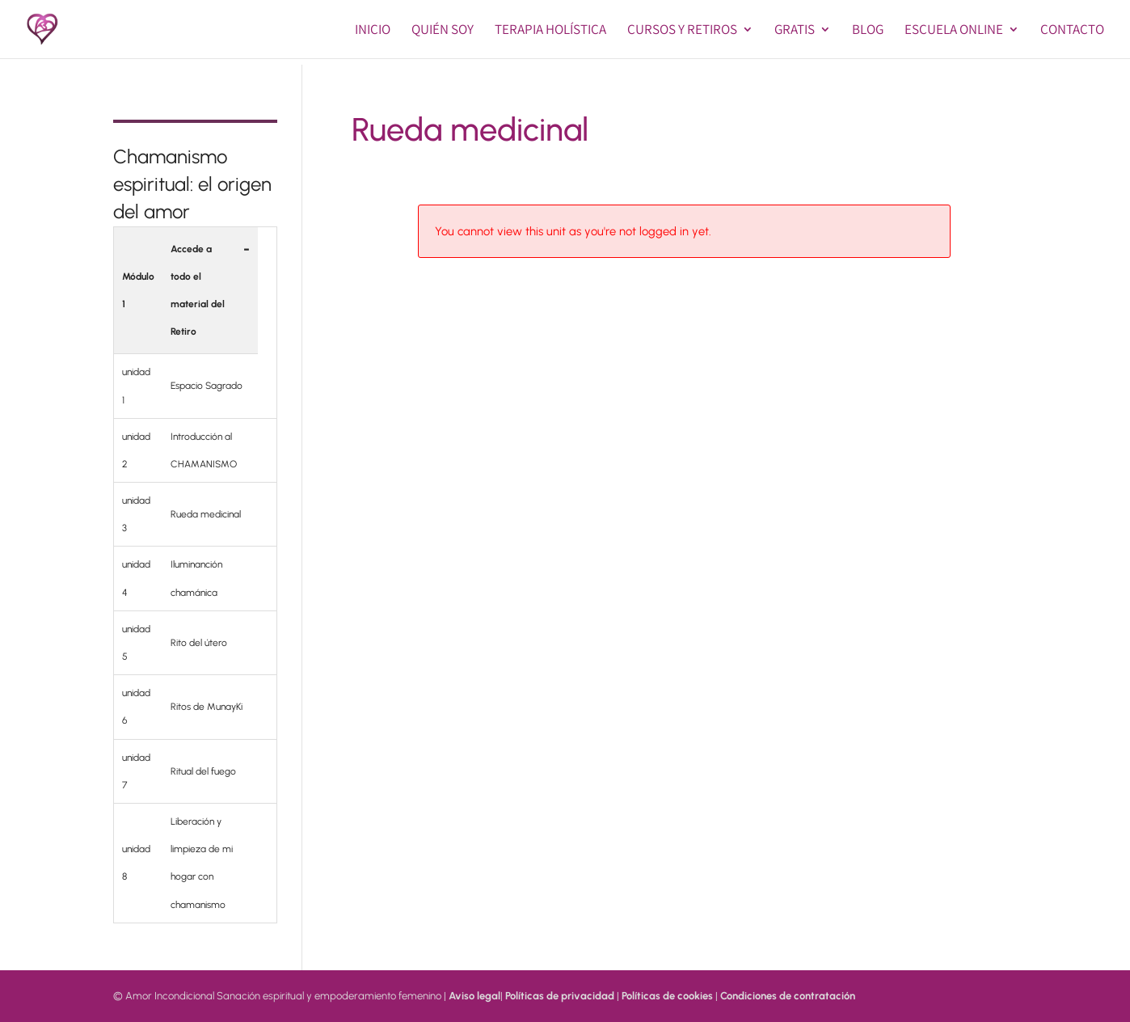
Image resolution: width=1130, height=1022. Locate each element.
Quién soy (442, 30)
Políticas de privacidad (559, 996)
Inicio (372, 30)
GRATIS (794, 30)
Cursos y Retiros (682, 30)
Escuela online (953, 30)
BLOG (867, 30)
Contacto (1072, 30)
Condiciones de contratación (787, 996)
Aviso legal (474, 996)
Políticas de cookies (667, 996)
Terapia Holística (550, 30)
